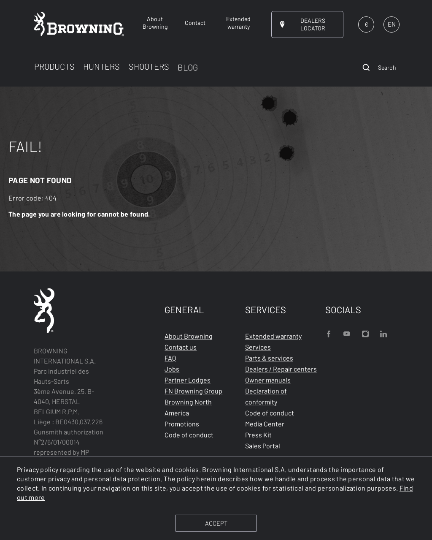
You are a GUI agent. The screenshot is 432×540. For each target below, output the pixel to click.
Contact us (181, 347)
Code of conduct (189, 435)
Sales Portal (262, 446)
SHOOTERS (149, 66)
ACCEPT (216, 523)
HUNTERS (101, 66)
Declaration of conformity (266, 396)
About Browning (189, 336)
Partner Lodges (188, 380)
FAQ (170, 358)
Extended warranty (273, 336)
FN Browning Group (193, 391)
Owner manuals (268, 380)
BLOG (188, 67)
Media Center (264, 424)
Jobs (172, 369)
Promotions (182, 424)
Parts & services (269, 358)
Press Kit (258, 435)
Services (258, 347)
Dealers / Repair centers (281, 369)
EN (392, 24)
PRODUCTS (54, 66)
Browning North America (188, 407)
